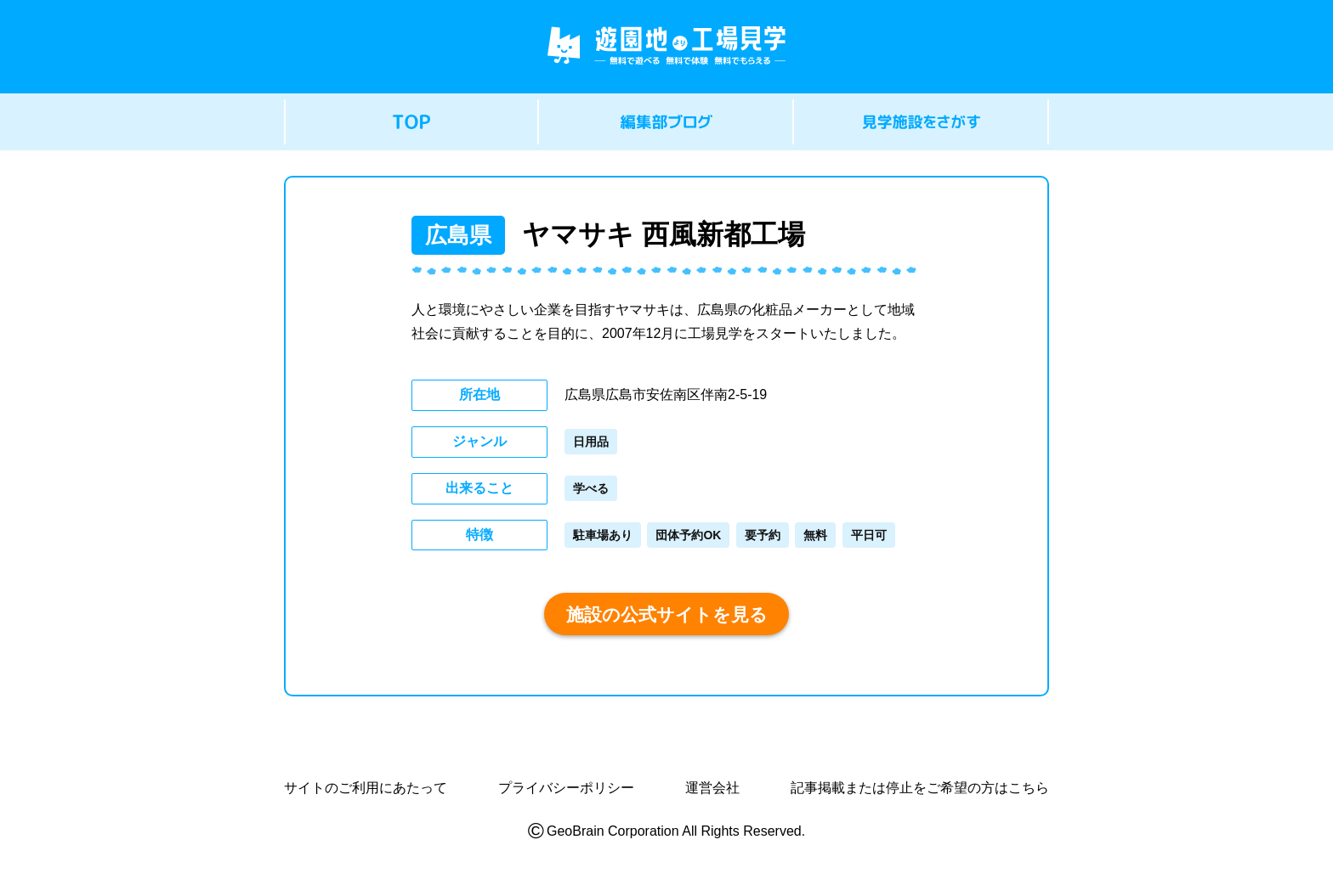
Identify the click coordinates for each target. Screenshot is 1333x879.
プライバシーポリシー (566, 788)
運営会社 (712, 788)
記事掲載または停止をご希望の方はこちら (920, 788)
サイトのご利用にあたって (365, 788)
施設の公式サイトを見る (667, 614)
